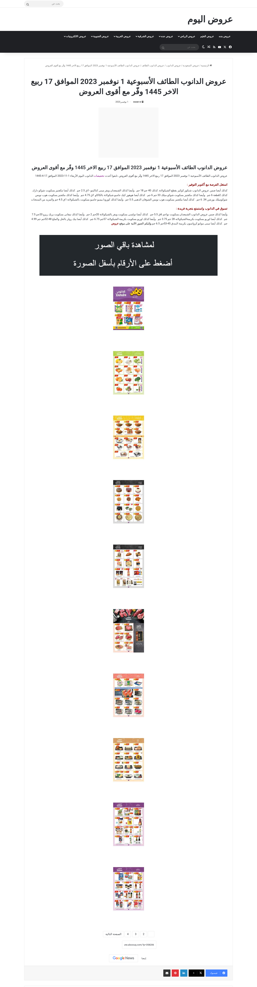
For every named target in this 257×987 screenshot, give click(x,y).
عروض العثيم (207, 36)
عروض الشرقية (146, 36)
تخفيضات (99, 175)
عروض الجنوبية (101, 36)
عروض (115, 223)
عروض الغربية (123, 36)
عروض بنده (224, 36)
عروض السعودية (191, 65)
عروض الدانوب (173, 65)
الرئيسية (206, 65)
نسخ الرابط (111, 944)
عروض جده (167, 36)
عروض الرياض (187, 36)
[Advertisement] (128, 133)
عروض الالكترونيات (76, 36)
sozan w (137, 102)
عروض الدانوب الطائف (153, 65)
